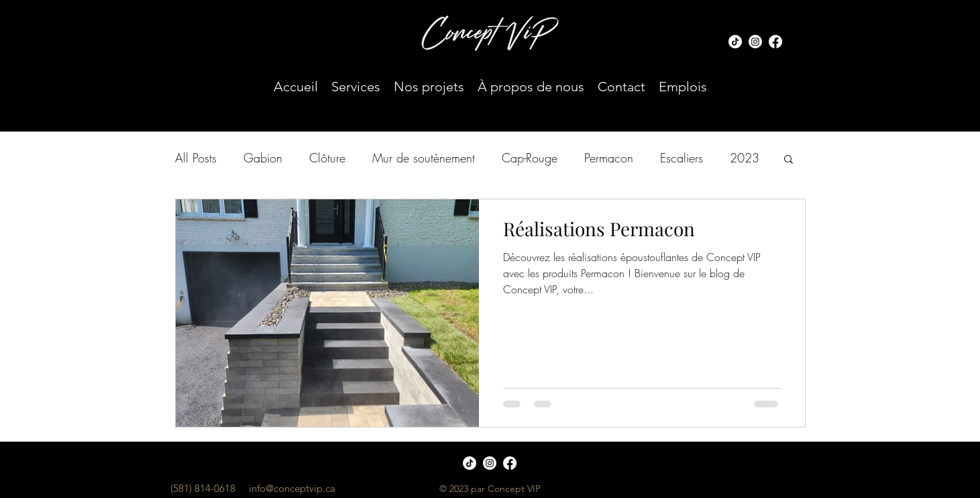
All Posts (196, 158)
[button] (788, 160)
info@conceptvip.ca (292, 488)
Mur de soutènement (423, 158)
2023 (744, 158)
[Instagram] (755, 41)
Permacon (608, 158)
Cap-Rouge (529, 158)
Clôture (327, 158)
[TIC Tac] (735, 41)
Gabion (262, 158)
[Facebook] (775, 41)
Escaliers (681, 158)
